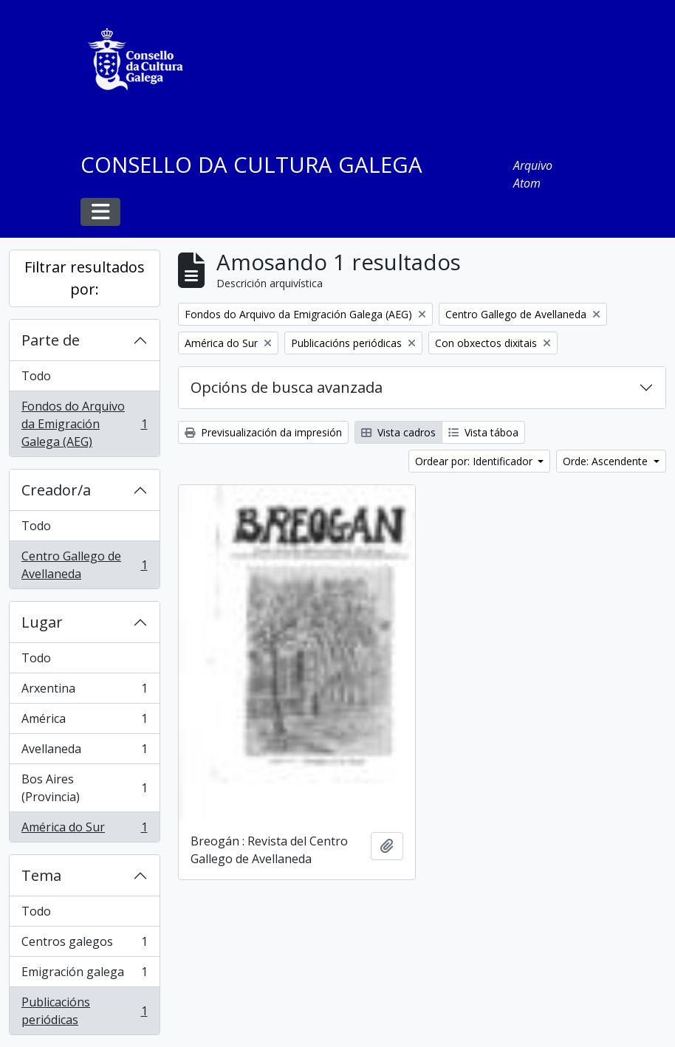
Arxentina (84, 691)
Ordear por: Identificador (475, 461)
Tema (41, 875)
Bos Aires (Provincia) (84, 788)
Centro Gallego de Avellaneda (84, 565)
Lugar (42, 622)
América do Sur (84, 830)
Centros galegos (84, 945)
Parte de (50, 340)
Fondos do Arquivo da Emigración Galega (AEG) (84, 424)
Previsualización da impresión (263, 432)
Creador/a (56, 490)
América (84, 722)
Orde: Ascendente (607, 461)
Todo (36, 376)
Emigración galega (84, 975)
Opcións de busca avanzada (287, 387)
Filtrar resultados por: (84, 278)
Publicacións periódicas (84, 1011)
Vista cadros (398, 432)
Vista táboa (483, 432)
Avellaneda (84, 752)
